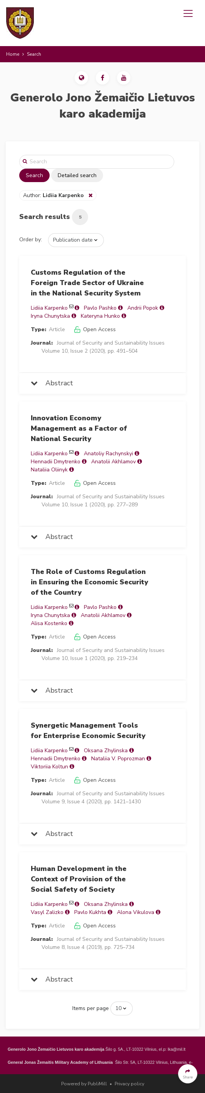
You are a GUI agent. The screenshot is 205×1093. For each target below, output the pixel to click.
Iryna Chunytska (50, 316)
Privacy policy (129, 1084)
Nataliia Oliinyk (49, 469)
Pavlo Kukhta (90, 912)
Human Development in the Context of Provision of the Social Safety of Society (79, 879)
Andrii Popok (142, 308)
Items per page (90, 1008)
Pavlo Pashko (100, 308)
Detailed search (77, 175)
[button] (81, 78)
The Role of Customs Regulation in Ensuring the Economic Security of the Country (89, 582)
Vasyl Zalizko (47, 912)
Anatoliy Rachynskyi (108, 453)
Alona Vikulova (135, 912)
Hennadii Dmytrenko (55, 461)
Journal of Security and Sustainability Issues (111, 343)
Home (12, 54)
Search (34, 175)
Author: (54, 195)
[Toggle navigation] (188, 13)
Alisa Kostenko (49, 623)
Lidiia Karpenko (49, 308)
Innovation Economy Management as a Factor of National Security (79, 428)
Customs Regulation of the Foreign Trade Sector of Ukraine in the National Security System (87, 283)
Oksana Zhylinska (106, 750)
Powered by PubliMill (84, 1084)
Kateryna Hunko (100, 316)
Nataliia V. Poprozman (118, 758)
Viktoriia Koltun (49, 766)
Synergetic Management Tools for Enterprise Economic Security (88, 730)
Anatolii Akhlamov (113, 461)
